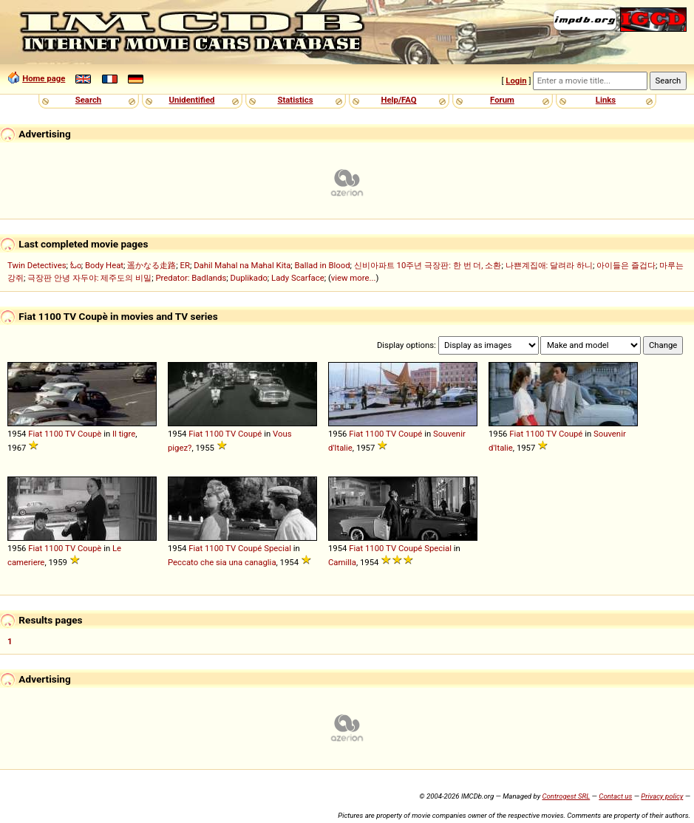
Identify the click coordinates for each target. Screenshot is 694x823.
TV (70, 433)
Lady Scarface (297, 278)
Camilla (342, 562)
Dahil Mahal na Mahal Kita (242, 265)
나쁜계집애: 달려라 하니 (549, 265)
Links (606, 100)
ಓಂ (75, 265)
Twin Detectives (37, 265)
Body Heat (104, 265)
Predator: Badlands (190, 278)
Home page (43, 78)
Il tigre (123, 433)
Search (88, 100)
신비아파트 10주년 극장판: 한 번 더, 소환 (428, 265)
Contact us (615, 796)
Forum (502, 100)
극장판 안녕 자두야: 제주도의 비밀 (89, 278)
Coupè (89, 433)
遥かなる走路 (151, 265)
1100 (53, 433)
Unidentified (192, 100)
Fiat (35, 433)
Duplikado (249, 278)
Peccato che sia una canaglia (222, 562)
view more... (353, 278)
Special (277, 548)
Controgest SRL (566, 796)
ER (185, 265)
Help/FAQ (398, 100)
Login (516, 80)
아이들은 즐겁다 (626, 265)
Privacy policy (662, 796)
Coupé (250, 433)
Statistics (295, 100)
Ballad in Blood (322, 265)
